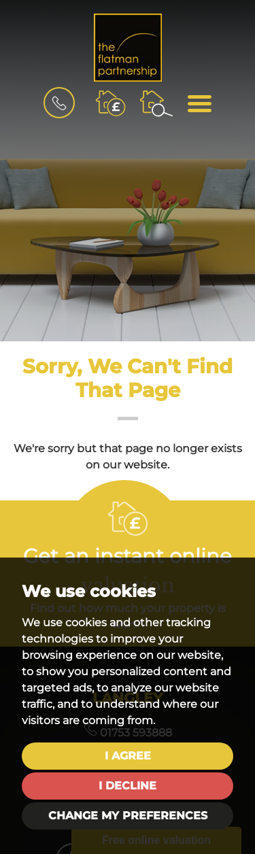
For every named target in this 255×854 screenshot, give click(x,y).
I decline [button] (127, 785)
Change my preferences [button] (127, 815)
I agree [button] (128, 755)
